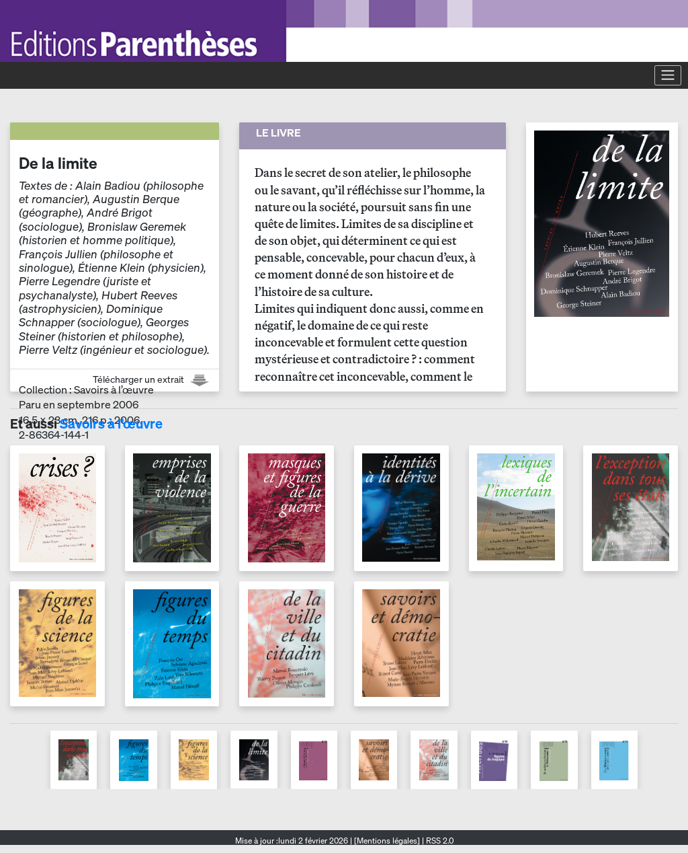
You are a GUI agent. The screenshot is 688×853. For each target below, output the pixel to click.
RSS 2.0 (439, 841)
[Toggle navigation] (667, 75)
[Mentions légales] (387, 841)
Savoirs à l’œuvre (111, 423)
